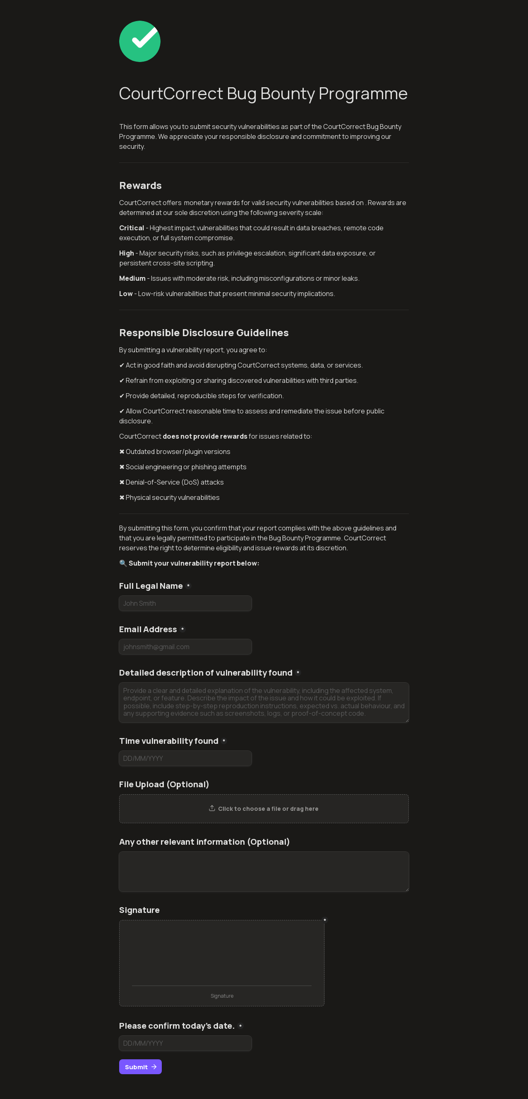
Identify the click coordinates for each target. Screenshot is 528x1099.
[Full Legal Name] (185, 603)
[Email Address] (185, 646)
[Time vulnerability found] (185, 758)
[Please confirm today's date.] (185, 1043)
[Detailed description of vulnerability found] (264, 702)
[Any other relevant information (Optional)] (264, 871)
